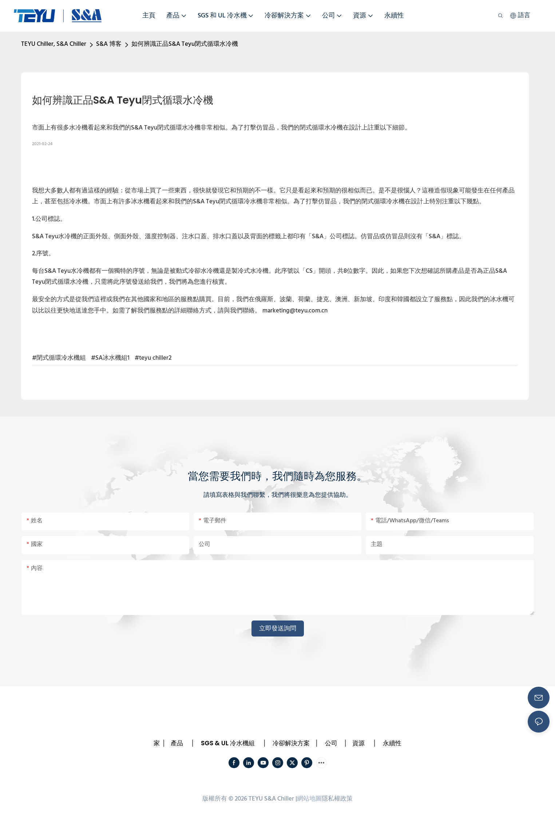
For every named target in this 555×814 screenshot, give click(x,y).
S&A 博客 (109, 44)
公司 (331, 743)
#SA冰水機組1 (110, 358)
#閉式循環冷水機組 (59, 358)
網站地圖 (309, 799)
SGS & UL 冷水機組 (228, 743)
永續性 (392, 743)
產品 (177, 743)
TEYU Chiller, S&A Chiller (53, 44)
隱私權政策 (337, 799)
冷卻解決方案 (291, 743)
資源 (358, 743)
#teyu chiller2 (153, 358)
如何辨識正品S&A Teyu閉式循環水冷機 (184, 44)
